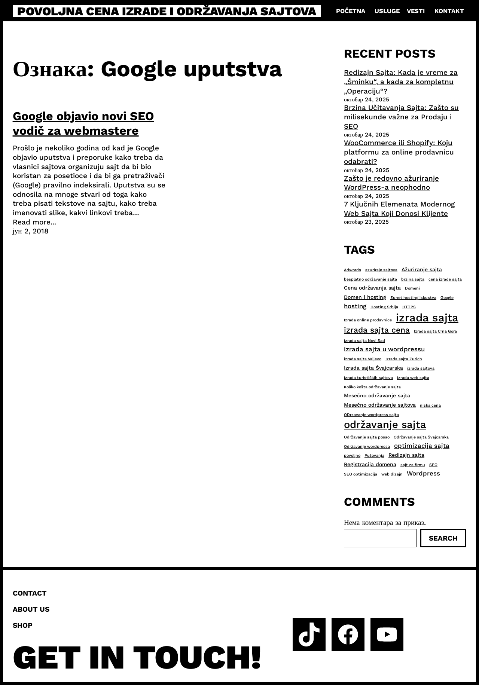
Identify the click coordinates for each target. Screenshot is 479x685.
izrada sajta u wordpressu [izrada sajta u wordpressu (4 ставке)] (384, 349)
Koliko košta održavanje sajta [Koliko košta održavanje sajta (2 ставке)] (372, 387)
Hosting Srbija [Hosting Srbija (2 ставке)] (384, 307)
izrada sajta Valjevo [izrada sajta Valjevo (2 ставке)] (362, 359)
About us (31, 609)
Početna (350, 11)
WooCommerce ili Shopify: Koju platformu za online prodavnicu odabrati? (399, 151)
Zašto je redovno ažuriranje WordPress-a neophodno (391, 183)
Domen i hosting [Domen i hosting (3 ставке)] (365, 297)
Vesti (416, 11)
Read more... (34, 222)
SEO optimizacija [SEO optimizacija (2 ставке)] (360, 474)
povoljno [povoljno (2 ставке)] (352, 455)
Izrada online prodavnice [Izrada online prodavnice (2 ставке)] (368, 320)
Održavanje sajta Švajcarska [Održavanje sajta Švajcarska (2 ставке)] (421, 437)
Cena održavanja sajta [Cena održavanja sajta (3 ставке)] (372, 288)
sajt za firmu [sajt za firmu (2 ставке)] (412, 464)
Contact (30, 593)
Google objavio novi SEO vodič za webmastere (83, 123)
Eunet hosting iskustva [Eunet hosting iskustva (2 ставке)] (413, 297)
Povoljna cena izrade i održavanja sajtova (166, 11)
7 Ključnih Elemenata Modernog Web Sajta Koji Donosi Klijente (399, 209)
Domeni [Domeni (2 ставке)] (412, 288)
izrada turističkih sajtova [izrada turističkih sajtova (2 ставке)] (368, 377)
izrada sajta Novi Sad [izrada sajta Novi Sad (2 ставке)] (364, 340)
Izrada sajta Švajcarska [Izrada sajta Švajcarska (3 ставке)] (373, 368)
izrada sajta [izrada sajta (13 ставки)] (427, 317)
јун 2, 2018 (31, 231)
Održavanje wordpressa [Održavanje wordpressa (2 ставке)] (367, 446)
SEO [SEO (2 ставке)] (433, 464)
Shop (23, 625)
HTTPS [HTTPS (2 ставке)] (409, 307)
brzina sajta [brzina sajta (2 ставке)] (412, 279)
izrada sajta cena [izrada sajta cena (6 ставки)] (377, 329)
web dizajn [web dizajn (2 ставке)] (392, 474)
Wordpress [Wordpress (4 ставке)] (423, 473)
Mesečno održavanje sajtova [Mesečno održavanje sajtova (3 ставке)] (380, 405)
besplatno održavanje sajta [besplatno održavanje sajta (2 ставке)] (370, 279)
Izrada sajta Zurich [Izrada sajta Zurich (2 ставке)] (403, 359)
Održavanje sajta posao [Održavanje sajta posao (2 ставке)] (367, 437)
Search (443, 538)
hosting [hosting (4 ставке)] (355, 306)
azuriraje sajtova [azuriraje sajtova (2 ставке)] (381, 269)
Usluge (387, 11)
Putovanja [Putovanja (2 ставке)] (374, 455)
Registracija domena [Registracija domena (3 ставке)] (370, 464)
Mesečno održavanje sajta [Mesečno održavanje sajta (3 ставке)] (377, 395)
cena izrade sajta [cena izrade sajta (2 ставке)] (445, 279)
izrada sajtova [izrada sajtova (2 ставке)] (420, 368)
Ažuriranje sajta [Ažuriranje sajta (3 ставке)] (422, 269)
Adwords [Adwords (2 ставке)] (352, 269)
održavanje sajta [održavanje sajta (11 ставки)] (385, 425)
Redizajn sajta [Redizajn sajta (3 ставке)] (406, 455)
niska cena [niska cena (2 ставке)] (430, 405)
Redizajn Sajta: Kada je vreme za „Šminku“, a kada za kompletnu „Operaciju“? (401, 81)
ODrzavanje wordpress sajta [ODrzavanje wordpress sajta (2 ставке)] (371, 414)
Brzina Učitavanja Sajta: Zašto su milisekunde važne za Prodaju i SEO (401, 116)
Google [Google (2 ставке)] (447, 297)
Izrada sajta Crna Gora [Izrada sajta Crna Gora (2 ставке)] (435, 331)
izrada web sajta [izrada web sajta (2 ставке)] (413, 377)
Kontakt (449, 11)
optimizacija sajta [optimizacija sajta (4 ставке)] (421, 445)
